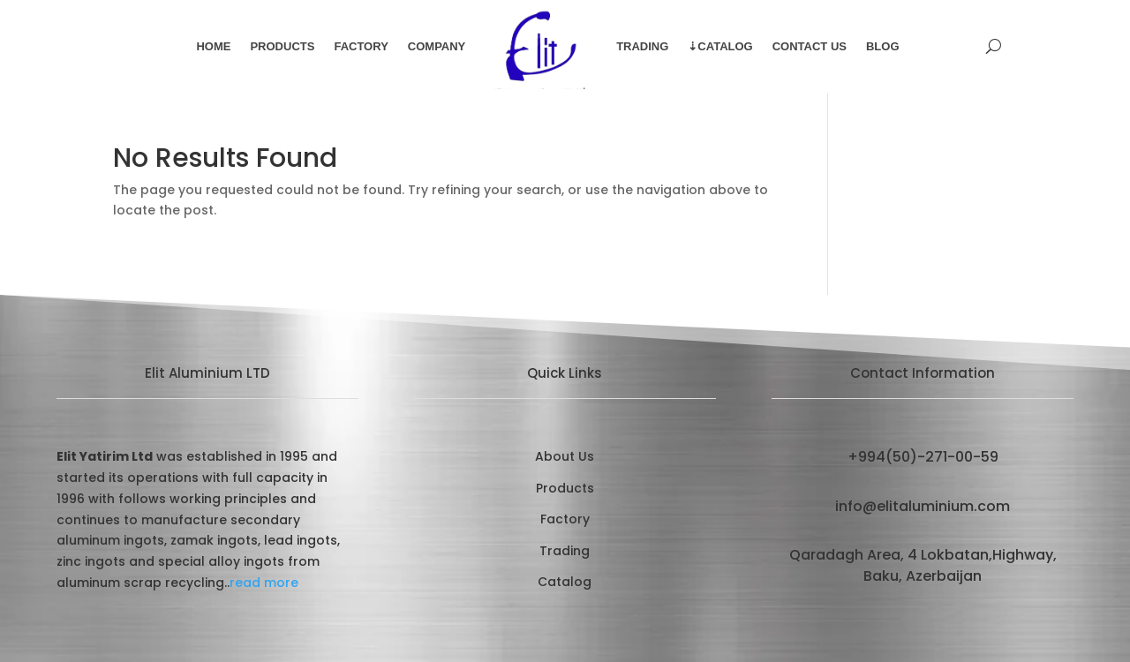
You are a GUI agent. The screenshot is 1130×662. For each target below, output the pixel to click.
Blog (883, 46)
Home (213, 46)
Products (282, 46)
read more (264, 582)
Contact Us (809, 46)
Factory (361, 46)
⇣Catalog (720, 46)
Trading (642, 46)
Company (436, 46)
